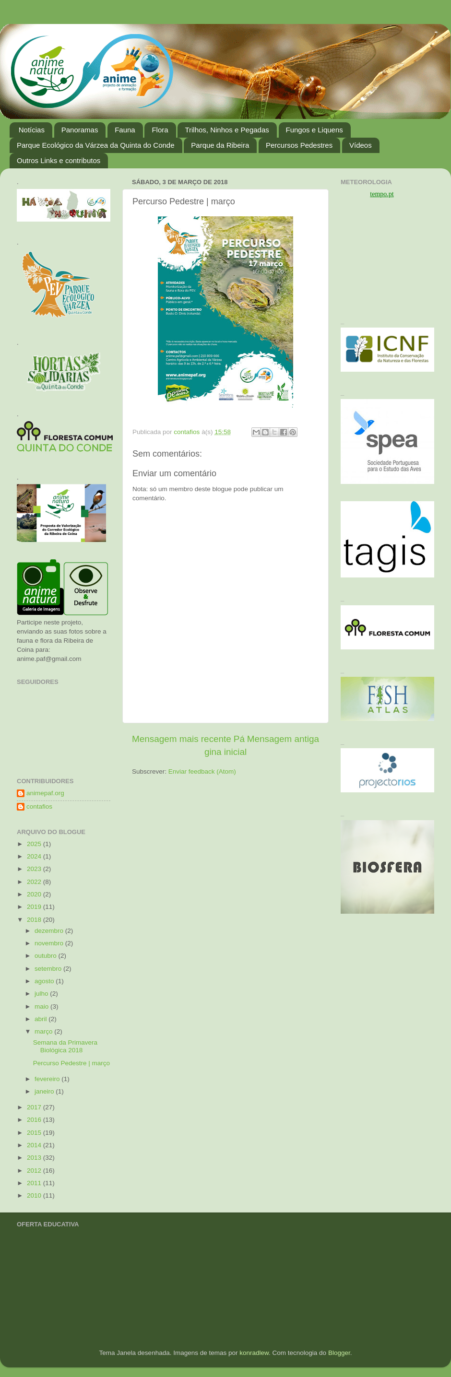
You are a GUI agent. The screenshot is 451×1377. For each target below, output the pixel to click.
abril (41, 1019)
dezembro (50, 930)
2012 (35, 1170)
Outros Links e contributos (58, 160)
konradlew (254, 1352)
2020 (35, 894)
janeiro (45, 1091)
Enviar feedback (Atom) (202, 771)
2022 (35, 881)
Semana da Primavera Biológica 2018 (65, 1046)
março (44, 1031)
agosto (45, 981)
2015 (35, 1132)
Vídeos (360, 145)
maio (42, 1006)
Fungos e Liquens (314, 130)
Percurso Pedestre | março (71, 1063)
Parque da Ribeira (220, 145)
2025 (35, 843)
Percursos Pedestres (299, 145)
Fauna (125, 130)
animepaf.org (45, 793)
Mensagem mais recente (181, 739)
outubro (47, 955)
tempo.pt (381, 194)
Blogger (339, 1352)
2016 (35, 1119)
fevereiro (48, 1079)
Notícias (32, 130)
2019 (35, 906)
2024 (35, 856)
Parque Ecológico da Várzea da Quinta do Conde (96, 145)
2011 (35, 1183)
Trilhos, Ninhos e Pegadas (227, 130)
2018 (35, 919)
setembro (49, 968)
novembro (50, 943)
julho (42, 993)
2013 (35, 1157)
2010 (35, 1195)
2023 (35, 868)
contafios (39, 806)
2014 (35, 1145)
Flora (160, 130)
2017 (35, 1107)
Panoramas (79, 130)
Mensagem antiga (283, 739)
